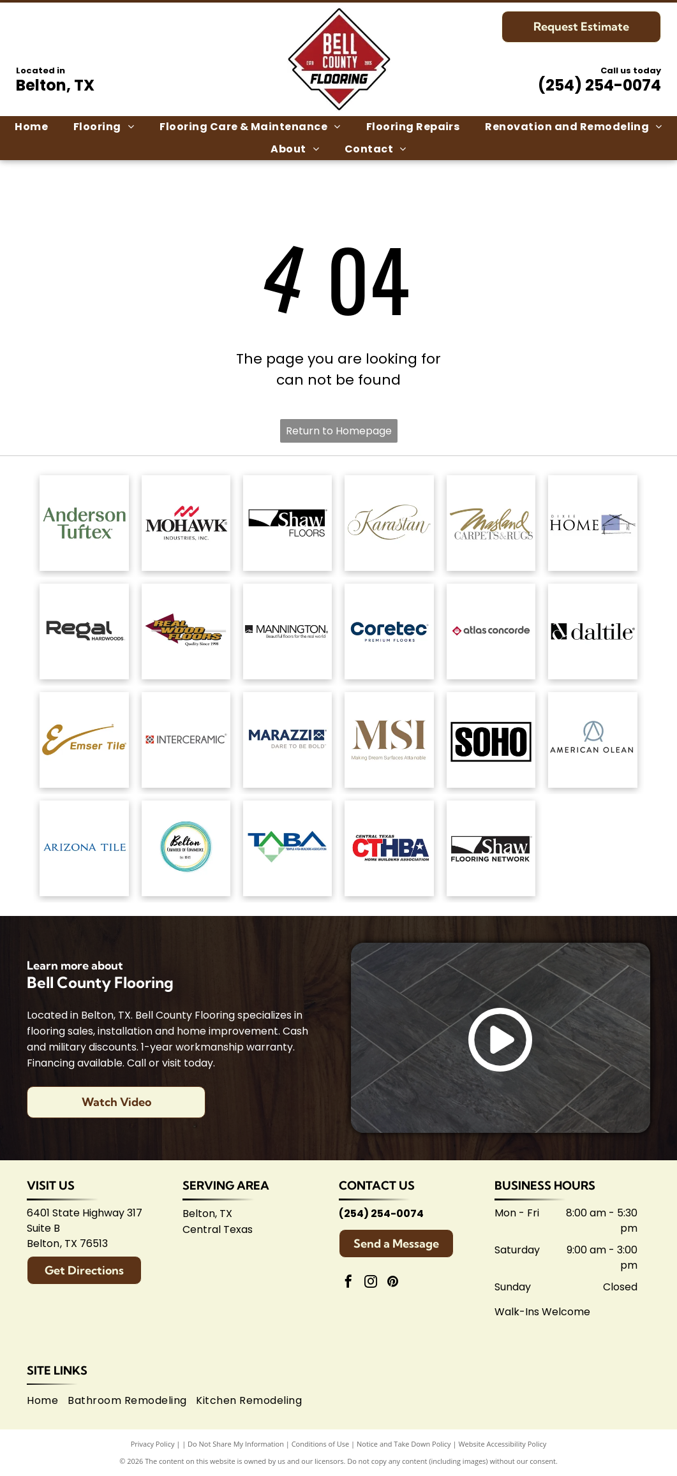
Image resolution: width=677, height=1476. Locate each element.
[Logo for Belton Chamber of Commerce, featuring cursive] (186, 848)
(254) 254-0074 (599, 85)
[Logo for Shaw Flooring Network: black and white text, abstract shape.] (491, 848)
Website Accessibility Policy (502, 1444)
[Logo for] (186, 631)
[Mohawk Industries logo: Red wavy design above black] (186, 523)
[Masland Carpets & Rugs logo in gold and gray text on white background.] (491, 523)
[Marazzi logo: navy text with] (287, 740)
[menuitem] (31, 127)
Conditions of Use (321, 1444)
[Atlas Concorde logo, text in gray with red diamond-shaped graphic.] (491, 631)
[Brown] (389, 740)
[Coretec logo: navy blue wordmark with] (389, 631)
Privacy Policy (153, 1444)
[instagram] (370, 1283)
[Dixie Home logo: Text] (592, 523)
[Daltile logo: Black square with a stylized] (592, 631)
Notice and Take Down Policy (404, 1444)
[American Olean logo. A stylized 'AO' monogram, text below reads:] (592, 740)
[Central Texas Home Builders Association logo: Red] (389, 848)
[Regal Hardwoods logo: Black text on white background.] (84, 631)
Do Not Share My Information (236, 1444)
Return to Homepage (339, 431)
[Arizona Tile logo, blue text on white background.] (84, 848)
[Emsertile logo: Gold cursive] (84, 740)
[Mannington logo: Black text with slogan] (287, 631)
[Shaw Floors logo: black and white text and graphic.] (287, 523)
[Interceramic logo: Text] (186, 740)
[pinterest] (393, 1283)
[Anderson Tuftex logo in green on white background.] (84, 523)
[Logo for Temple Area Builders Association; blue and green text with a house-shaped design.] (287, 848)
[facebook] (348, 1283)
